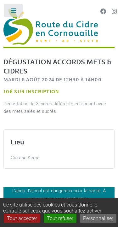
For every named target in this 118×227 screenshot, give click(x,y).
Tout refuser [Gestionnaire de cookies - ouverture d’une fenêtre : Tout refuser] (60, 218)
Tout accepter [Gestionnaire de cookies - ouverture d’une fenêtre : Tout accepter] (22, 218)
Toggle (13, 12)
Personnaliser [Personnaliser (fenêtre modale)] (98, 218)
